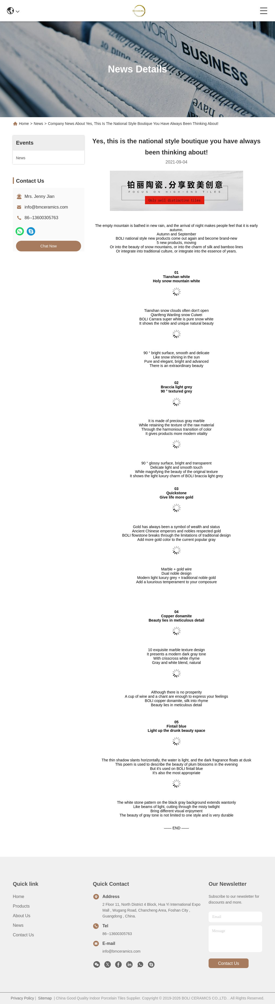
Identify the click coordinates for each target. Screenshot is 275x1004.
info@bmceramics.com (46, 207)
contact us (228, 963)
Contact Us (23, 935)
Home (24, 123)
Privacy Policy (22, 998)
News (38, 123)
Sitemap (45, 998)
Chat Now (48, 246)
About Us (21, 915)
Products (21, 906)
